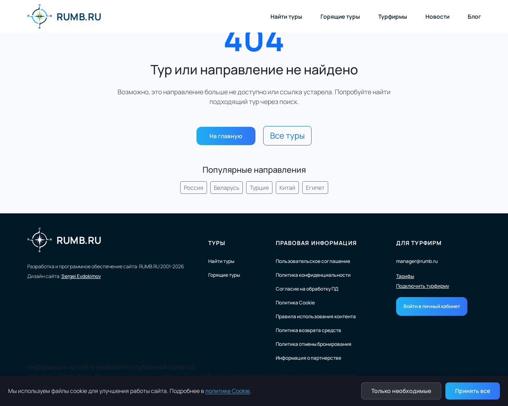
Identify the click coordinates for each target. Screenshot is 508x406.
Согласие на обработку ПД (307, 288)
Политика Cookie (295, 302)
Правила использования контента (316, 316)
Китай (287, 187)
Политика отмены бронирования (313, 344)
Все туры (287, 135)
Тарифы (405, 276)
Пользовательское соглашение (313, 261)
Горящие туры (340, 16)
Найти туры (286, 16)
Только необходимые (401, 391)
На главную (225, 136)
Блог (474, 16)
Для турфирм (419, 243)
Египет (315, 187)
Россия (193, 187)
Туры (216, 243)
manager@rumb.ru (417, 261)
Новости (437, 16)
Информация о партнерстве (308, 357)
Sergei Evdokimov (81, 276)
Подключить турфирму (422, 286)
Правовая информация (316, 243)
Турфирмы (392, 16)
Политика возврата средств (308, 330)
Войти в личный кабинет (431, 306)
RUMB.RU (64, 16)
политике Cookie (227, 391)
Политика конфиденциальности (313, 274)
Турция (259, 187)
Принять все (472, 391)
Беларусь (226, 187)
